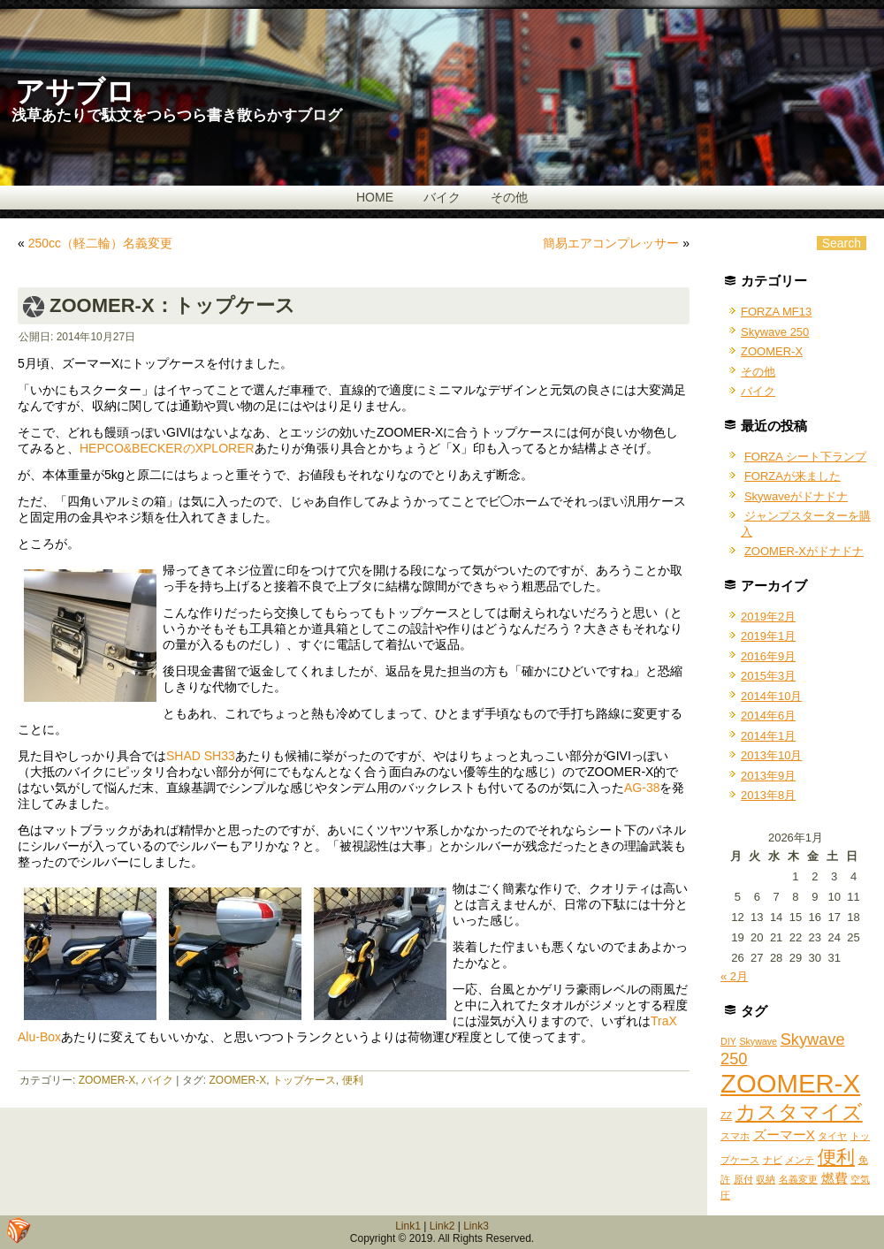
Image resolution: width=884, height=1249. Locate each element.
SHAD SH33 (200, 756)
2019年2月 (768, 616)
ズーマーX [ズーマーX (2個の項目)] (784, 1134)
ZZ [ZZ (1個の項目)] (726, 1115)
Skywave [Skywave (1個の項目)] (758, 1041)
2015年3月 (768, 675)
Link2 (442, 1226)
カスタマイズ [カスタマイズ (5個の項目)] (799, 1111)
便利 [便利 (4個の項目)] (836, 1156)
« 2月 (734, 976)
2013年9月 (768, 775)
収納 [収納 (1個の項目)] (765, 1179)
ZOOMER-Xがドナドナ (804, 551)
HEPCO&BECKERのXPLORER (167, 448)
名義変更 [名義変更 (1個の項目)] (798, 1179)
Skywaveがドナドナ (796, 496)
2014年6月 (768, 715)
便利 (352, 1080)
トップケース (304, 1080)
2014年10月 (771, 696)
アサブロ (75, 91)
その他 (509, 197)
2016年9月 (768, 656)
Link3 (476, 1226)
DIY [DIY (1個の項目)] (728, 1041)
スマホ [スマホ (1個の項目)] (735, 1136)
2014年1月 (768, 736)
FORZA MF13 (776, 311)
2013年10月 (771, 755)
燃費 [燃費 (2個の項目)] (834, 1177)
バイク (442, 197)
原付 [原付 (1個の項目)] (743, 1179)
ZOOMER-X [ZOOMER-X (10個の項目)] (790, 1083)
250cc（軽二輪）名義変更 (100, 243)
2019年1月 (768, 636)
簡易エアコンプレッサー (611, 243)
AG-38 (641, 788)
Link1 (408, 1226)
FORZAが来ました (792, 476)
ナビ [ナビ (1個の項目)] (772, 1159)
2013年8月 (768, 795)
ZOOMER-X (107, 1080)
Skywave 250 (775, 332)
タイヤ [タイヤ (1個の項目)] (832, 1136)
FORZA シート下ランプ (805, 456)
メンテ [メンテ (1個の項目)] (799, 1159)
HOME (374, 197)
